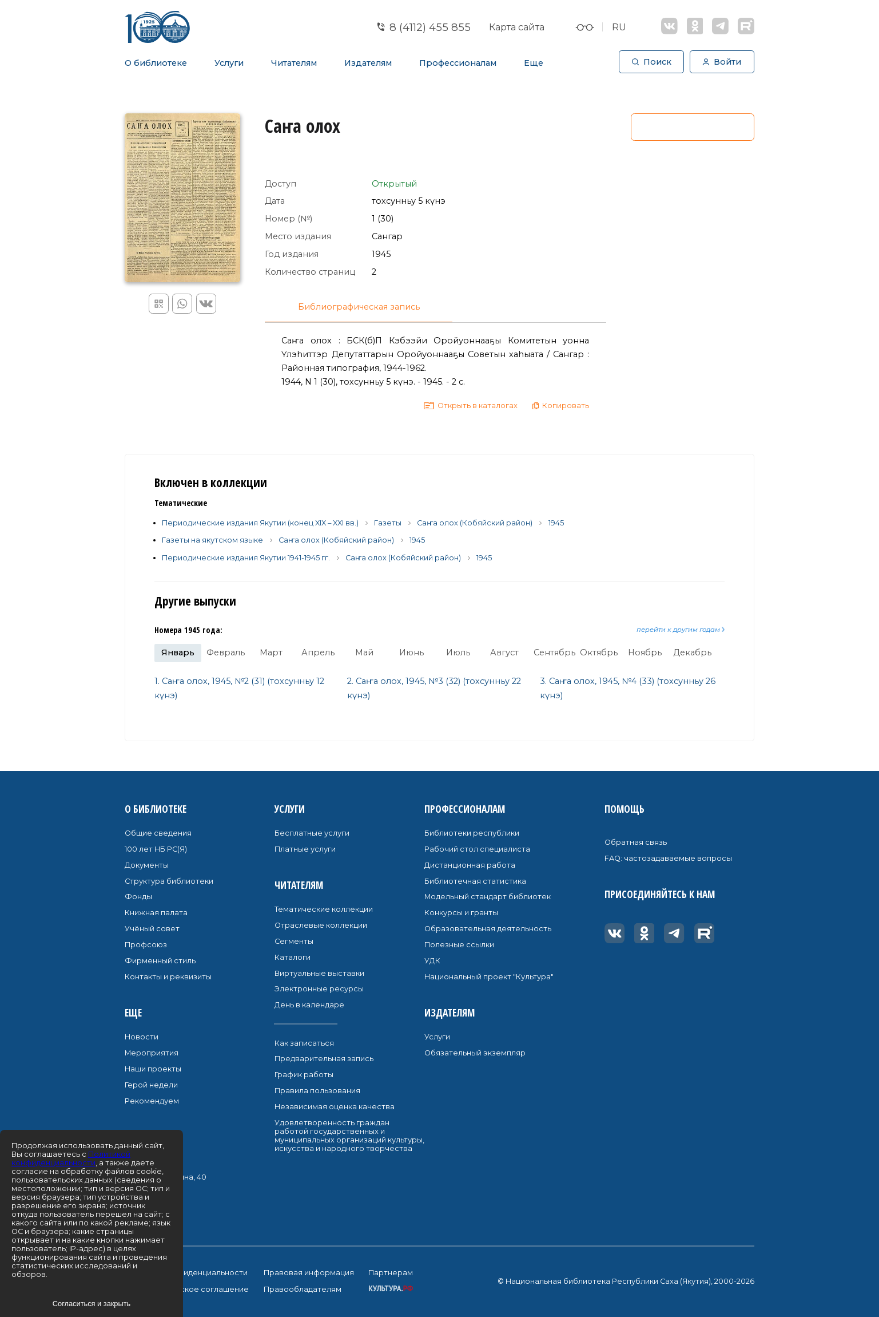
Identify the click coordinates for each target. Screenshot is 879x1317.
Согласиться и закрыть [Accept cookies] (91, 1303)
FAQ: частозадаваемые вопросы (668, 858)
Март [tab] (271, 652)
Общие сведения (158, 833)
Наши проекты (153, 1069)
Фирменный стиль (160, 960)
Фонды (138, 896)
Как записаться (304, 1043)
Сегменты (294, 941)
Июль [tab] (458, 652)
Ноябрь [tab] (645, 652)
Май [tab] (364, 652)
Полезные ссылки (459, 944)
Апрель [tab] (318, 652)
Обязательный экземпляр (475, 1053)
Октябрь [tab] (599, 652)
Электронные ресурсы (319, 988)
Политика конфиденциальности (186, 1272)
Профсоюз (146, 944)
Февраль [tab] (225, 652)
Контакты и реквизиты (168, 976)
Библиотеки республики (471, 833)
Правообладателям (302, 1289)
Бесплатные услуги (312, 833)
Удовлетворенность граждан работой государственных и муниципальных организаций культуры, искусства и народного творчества (349, 1135)
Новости (141, 1037)
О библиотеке (156, 63)
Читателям (294, 63)
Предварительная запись (324, 1058)
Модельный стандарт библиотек (487, 896)
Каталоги (293, 957)
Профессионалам (457, 63)
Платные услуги (305, 849)
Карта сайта (516, 27)
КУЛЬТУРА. (390, 1289)
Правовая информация (309, 1272)
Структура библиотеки (169, 881)
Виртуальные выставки (319, 973)
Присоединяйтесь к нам (659, 894)
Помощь (624, 809)
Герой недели (151, 1085)
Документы (147, 865)
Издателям (368, 63)
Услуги (229, 63)
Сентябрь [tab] (554, 652)
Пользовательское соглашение (187, 1289)
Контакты (147, 1137)
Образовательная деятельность (487, 928)
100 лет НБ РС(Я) (156, 849)
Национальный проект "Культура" (489, 976)
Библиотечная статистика (475, 881)
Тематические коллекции (324, 909)
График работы (304, 1074)
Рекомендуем (152, 1101)
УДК (432, 960)
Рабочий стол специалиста (477, 849)
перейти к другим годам (681, 630)
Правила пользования (317, 1090)
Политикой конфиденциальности (70, 1158)
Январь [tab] (177, 652)
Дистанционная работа (469, 865)
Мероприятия (151, 1053)
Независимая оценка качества (335, 1106)
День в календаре (309, 1004)
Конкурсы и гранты (461, 912)
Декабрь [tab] (692, 652)
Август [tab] (504, 652)
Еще (533, 63)
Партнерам (390, 1272)
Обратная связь (635, 842)
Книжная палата (156, 912)
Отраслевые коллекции (321, 925)
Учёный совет (152, 928)
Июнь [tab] (411, 652)
